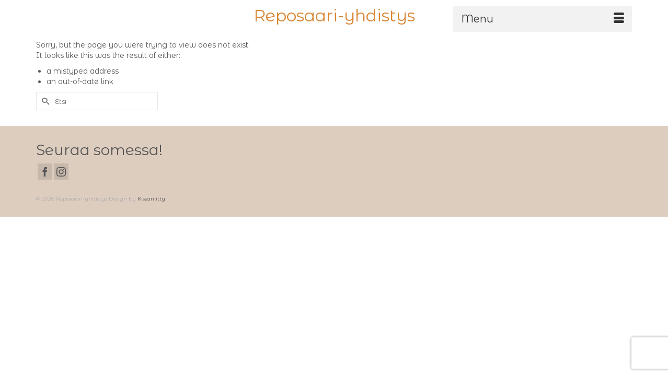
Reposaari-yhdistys (334, 15)
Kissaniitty (151, 230)
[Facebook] (45, 203)
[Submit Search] (44, 133)
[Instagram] (61, 203)
